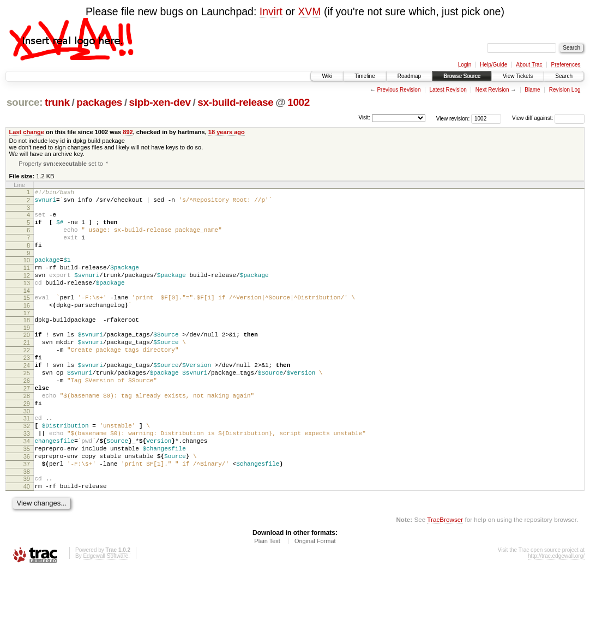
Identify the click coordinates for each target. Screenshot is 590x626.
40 (26, 540)
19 (26, 351)
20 (26, 359)
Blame (532, 90)
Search (564, 76)
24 (26, 396)
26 (26, 414)
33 (26, 477)
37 (26, 514)
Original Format (315, 596)
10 (26, 272)
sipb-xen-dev (160, 102)
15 (26, 317)
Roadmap (409, 76)
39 (26, 530)
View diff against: (548, 118)
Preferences (566, 65)
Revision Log (565, 90)
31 (26, 458)
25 (26, 405)
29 (26, 442)
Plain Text (267, 596)
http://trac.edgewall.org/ (556, 611)
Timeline (364, 76)
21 (26, 368)
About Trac (529, 65)
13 (26, 300)
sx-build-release (235, 102)
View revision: (453, 118)
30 (26, 451)
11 (26, 282)
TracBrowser (445, 574)
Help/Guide (493, 65)
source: (25, 102)
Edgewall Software (105, 611)
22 (26, 377)
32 (26, 468)
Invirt (271, 11)
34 (26, 486)
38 (26, 523)
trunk (57, 102)
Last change (26, 132)
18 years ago (226, 132)
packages (99, 102)
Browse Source (461, 76)
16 (26, 326)
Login (464, 65)
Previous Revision (398, 90)
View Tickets (518, 76)
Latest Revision (447, 90)
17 (26, 335)
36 (26, 505)
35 (26, 495)
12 (26, 291)
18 (26, 342)
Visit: (364, 118)
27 (26, 423)
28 (26, 433)
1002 (298, 102)
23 (26, 386)
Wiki (327, 76)
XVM (309, 11)
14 (26, 309)
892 (128, 132)
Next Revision (492, 90)
